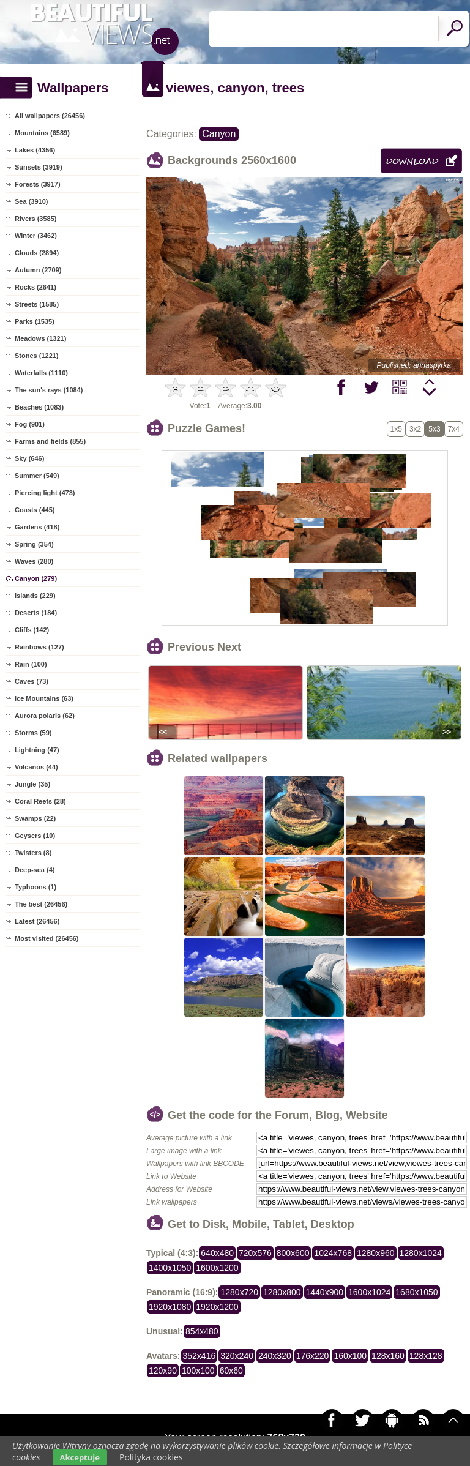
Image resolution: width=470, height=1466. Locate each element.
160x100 (350, 1356)
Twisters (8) (33, 852)
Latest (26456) (37, 921)
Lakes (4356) (35, 150)
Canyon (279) (36, 578)
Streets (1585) (37, 304)
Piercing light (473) (45, 492)
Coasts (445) (34, 510)
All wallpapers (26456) (50, 115)
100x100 (198, 1370)
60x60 (231, 1370)
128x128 (425, 1356)
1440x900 (325, 1292)
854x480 (201, 1331)
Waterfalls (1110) (41, 372)
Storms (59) (33, 732)
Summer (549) (37, 475)
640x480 (217, 1253)
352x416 (199, 1356)
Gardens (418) (37, 527)
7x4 (454, 429)
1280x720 (239, 1292)
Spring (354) (34, 544)
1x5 (396, 429)
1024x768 (333, 1253)
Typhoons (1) (35, 887)
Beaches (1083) (39, 407)
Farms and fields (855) (50, 441)
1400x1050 (170, 1268)
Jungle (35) (32, 784)
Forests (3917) (38, 184)
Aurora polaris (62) (45, 715)
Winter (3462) (36, 235)
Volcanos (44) (36, 767)
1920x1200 (217, 1307)
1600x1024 (369, 1292)
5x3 (434, 429)
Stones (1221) (37, 355)
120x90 (163, 1370)
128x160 (388, 1356)
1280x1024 (421, 1253)
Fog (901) (30, 424)
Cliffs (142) (32, 630)
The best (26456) (41, 904)
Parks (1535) (34, 321)
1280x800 (282, 1292)
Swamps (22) (35, 818)
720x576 (255, 1253)
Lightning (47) (37, 750)
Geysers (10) (35, 835)
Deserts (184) (36, 612)
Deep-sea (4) (34, 869)
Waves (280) (34, 561)
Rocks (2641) (35, 287)
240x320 (274, 1356)
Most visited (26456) (47, 938)
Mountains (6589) (42, 133)
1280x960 (376, 1253)
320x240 (236, 1356)
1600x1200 (217, 1268)
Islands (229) (35, 595)
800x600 (293, 1253)
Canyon (219, 134)
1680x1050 (416, 1292)
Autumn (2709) (38, 270)
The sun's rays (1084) (49, 390)
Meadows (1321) (40, 338)
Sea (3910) (31, 201)
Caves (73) (31, 681)
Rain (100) (31, 664)
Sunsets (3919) (38, 167)
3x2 (415, 429)
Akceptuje (80, 1457)
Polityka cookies (151, 1457)
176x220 (312, 1356)
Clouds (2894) (37, 252)
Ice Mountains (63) (44, 698)
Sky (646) (29, 458)
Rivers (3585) (36, 218)
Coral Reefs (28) (40, 801)
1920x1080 (170, 1307)
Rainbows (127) (39, 647)
